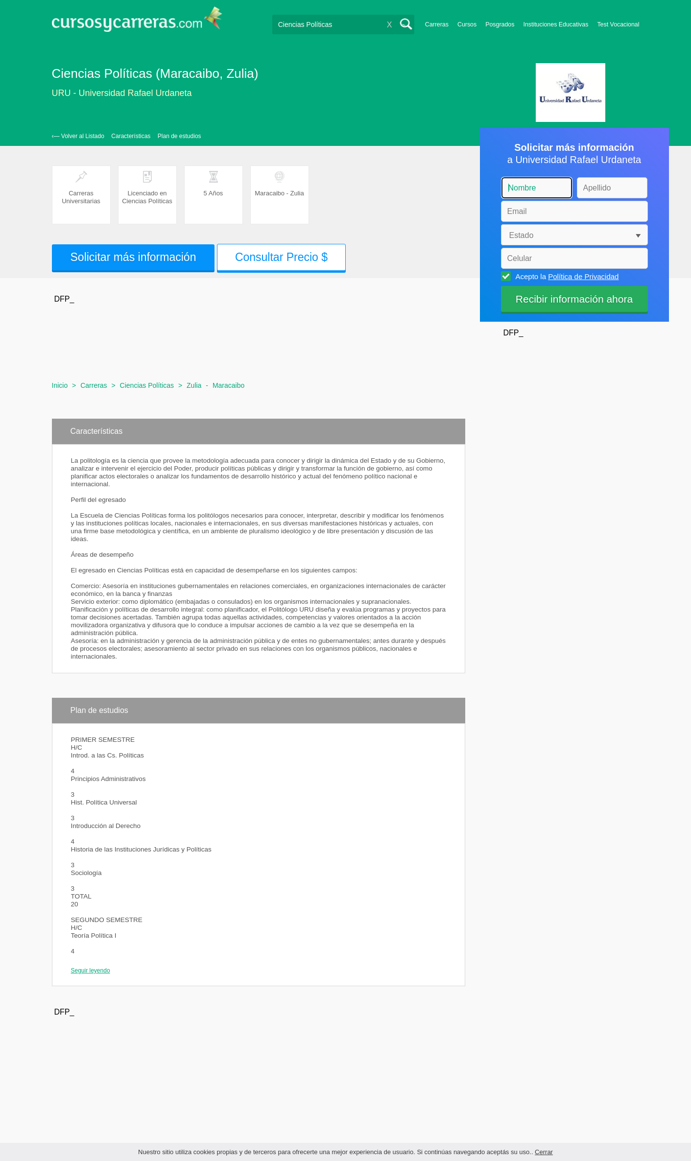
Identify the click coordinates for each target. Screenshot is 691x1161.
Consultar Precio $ (281, 257)
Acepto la (566, 276)
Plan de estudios (179, 136)
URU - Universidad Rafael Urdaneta (122, 93)
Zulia (194, 385)
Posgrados (499, 24)
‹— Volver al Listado (78, 136)
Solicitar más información (133, 257)
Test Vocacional (618, 24)
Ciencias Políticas (147, 385)
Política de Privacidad (583, 276)
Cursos (467, 24)
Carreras (437, 24)
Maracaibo (228, 385)
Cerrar (544, 1152)
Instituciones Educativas (555, 24)
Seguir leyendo (90, 970)
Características (130, 136)
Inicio (60, 385)
